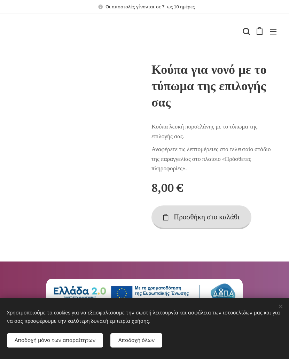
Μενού (273, 31)
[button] (245, 31)
